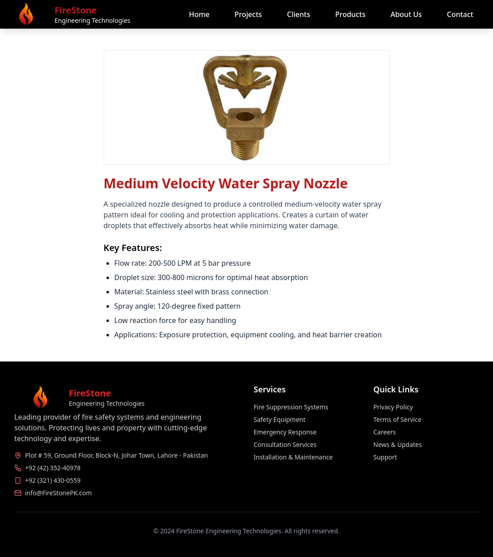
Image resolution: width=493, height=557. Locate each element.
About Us (406, 14)
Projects (248, 14)
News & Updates (397, 444)
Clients (298, 14)
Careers (384, 432)
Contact (460, 14)
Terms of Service (397, 419)
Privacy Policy (393, 407)
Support (385, 457)
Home (199, 14)
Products (350, 14)
